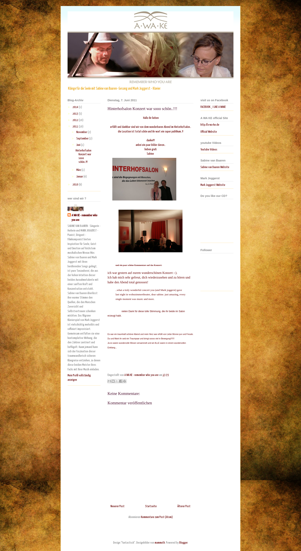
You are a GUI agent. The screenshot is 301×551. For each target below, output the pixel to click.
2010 (76, 184)
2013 (76, 113)
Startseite (151, 506)
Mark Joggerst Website (212, 184)
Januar (80, 176)
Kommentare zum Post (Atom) (157, 517)
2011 (76, 126)
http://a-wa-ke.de (209, 124)
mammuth (160, 542)
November (82, 132)
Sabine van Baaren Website (214, 167)
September (82, 138)
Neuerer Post (118, 506)
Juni (78, 144)
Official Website (208, 131)
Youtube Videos (208, 149)
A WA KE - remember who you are (84, 217)
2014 (76, 107)
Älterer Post (183, 506)
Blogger (183, 542)
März (79, 169)
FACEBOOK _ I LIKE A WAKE (213, 106)
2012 (76, 120)
